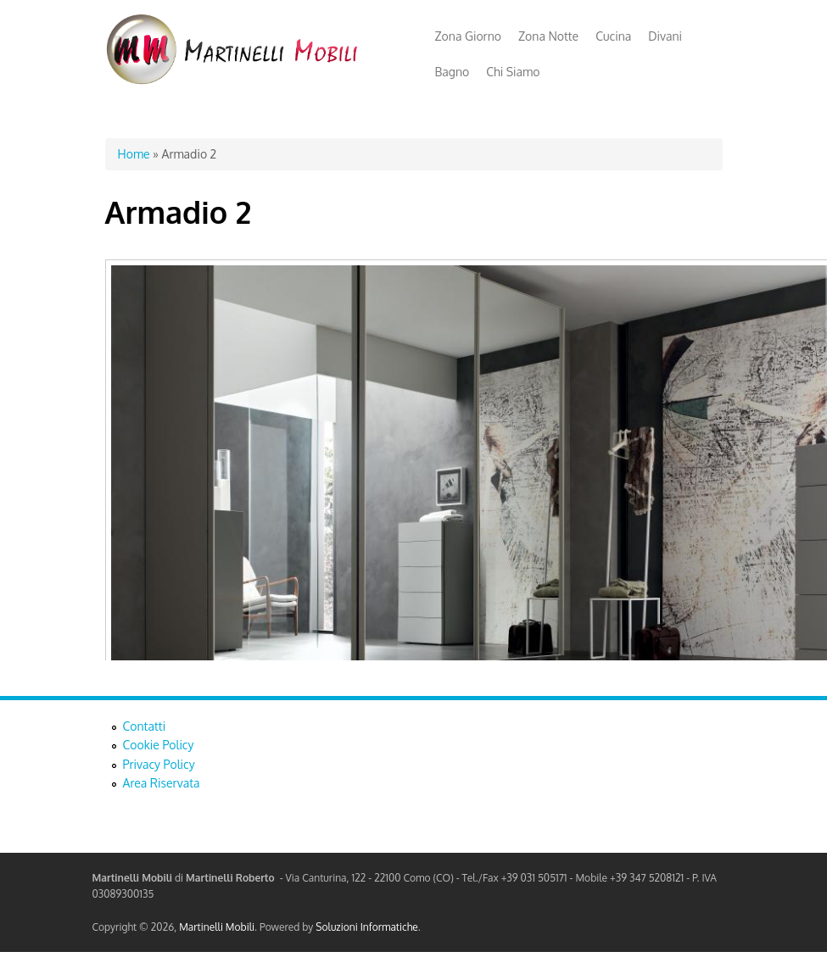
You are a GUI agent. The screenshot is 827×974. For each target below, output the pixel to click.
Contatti (144, 726)
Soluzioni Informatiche (366, 927)
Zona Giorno (468, 36)
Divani (665, 36)
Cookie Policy (158, 744)
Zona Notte (548, 36)
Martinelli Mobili (216, 927)
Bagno (452, 71)
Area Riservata (161, 783)
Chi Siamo (512, 71)
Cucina (613, 36)
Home (134, 154)
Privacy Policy (159, 764)
